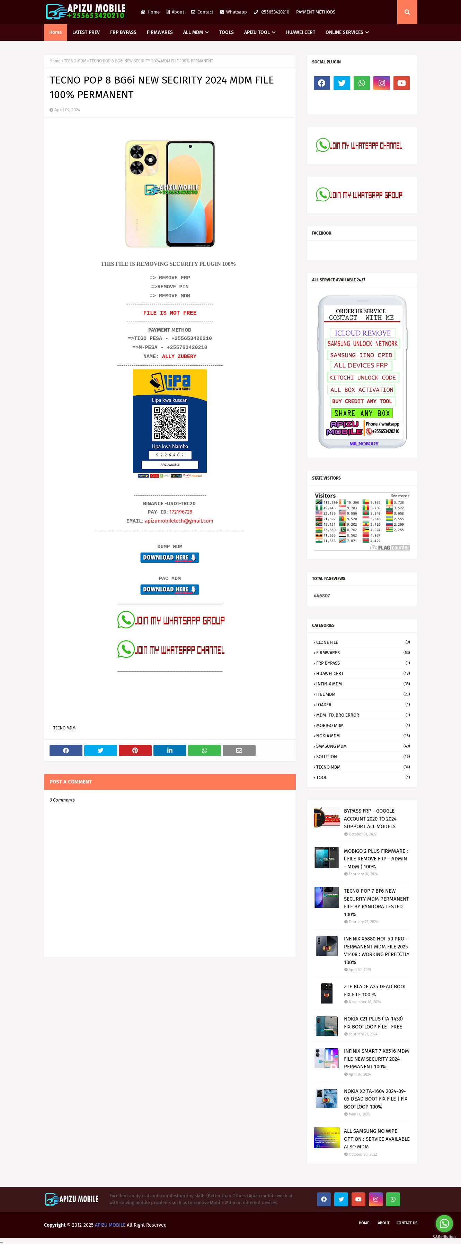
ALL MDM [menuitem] (193, 32)
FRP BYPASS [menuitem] (123, 32)
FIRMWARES (363, 652)
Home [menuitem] (55, 32)
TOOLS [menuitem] (226, 32)
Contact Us (407, 1223)
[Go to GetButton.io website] (444, 1237)
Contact (202, 12)
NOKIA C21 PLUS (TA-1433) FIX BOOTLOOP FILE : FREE (373, 1023)
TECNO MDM (75, 61)
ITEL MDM (363, 694)
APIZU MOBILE (110, 1225)
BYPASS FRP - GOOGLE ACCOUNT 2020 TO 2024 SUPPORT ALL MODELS (370, 819)
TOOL (363, 777)
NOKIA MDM (363, 735)
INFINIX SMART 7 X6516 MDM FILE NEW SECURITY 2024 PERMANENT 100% (376, 1059)
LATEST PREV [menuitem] (86, 32)
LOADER (363, 704)
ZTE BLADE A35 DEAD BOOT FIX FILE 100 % (375, 990)
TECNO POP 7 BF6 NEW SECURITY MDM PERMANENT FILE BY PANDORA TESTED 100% (376, 903)
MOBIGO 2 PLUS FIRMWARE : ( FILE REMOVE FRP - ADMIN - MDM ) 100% (376, 859)
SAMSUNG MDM (363, 746)
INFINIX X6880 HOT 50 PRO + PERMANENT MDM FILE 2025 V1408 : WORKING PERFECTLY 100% (376, 950)
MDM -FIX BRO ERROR (363, 715)
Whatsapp (233, 12)
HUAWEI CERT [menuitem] (300, 32)
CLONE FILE (363, 642)
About (175, 12)
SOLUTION (363, 756)
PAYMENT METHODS (315, 12)
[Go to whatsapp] (444, 1223)
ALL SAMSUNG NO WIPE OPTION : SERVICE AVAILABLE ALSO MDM (377, 1139)
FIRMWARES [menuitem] (160, 32)
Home (150, 12)
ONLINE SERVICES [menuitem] (344, 32)
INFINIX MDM (363, 683)
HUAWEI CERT (363, 673)
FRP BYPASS (363, 663)
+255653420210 (271, 12)
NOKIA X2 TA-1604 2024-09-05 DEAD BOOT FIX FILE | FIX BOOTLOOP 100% (375, 1099)
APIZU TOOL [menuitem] (257, 32)
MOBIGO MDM (363, 725)
